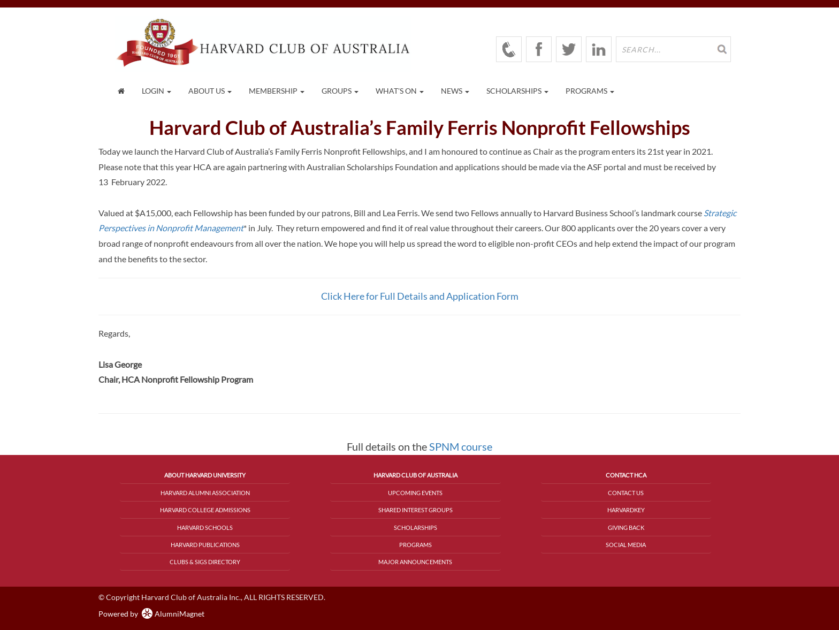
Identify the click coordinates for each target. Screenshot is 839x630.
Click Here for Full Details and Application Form (419, 296)
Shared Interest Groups (415, 509)
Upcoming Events (415, 492)
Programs (415, 544)
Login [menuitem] (156, 90)
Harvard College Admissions (205, 509)
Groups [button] (340, 90)
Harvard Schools (205, 527)
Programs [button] (590, 90)
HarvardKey (626, 509)
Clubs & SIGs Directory (205, 561)
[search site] (673, 49)
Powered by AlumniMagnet (151, 613)
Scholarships (415, 527)
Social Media (626, 544)
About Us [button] (210, 90)
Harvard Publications (205, 544)
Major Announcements (415, 561)
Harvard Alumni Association (205, 492)
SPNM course (460, 446)
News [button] (455, 90)
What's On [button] (400, 90)
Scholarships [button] (517, 90)
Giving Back (626, 527)
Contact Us (626, 492)
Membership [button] (276, 90)
